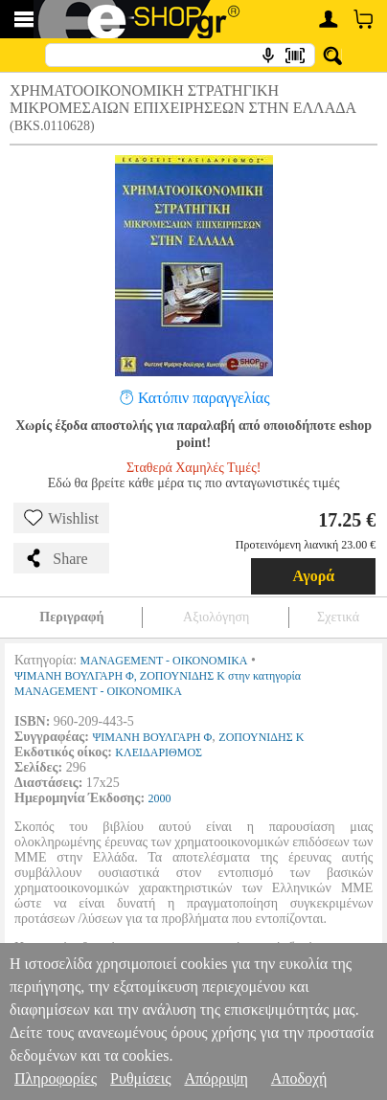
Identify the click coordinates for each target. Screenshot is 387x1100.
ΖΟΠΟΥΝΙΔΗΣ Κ (261, 737)
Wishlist (61, 518)
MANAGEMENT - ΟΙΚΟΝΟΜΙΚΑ (164, 660)
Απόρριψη (215, 1078)
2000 (159, 798)
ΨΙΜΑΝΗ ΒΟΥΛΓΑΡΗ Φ (152, 737)
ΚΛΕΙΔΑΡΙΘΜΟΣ (158, 752)
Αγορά (314, 576)
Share (55, 558)
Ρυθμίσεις (140, 1078)
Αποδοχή (299, 1078)
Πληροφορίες (55, 1078)
